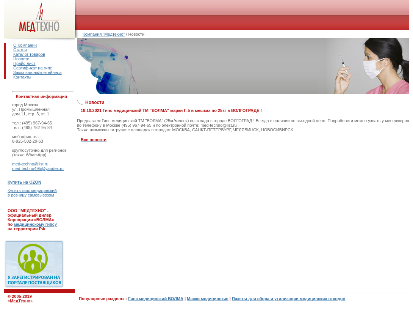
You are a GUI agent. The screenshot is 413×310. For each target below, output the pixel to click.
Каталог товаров (29, 54)
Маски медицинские (207, 298)
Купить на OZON (24, 182)
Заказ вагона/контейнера (37, 72)
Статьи (20, 49)
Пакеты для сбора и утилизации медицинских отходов (288, 298)
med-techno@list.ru (30, 164)
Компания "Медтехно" (104, 34)
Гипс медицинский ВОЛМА (155, 298)
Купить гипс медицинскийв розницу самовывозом (32, 192)
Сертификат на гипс (32, 68)
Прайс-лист (24, 63)
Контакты (22, 77)
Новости (21, 59)
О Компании (25, 45)
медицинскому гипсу (35, 224)
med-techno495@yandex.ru (38, 168)
